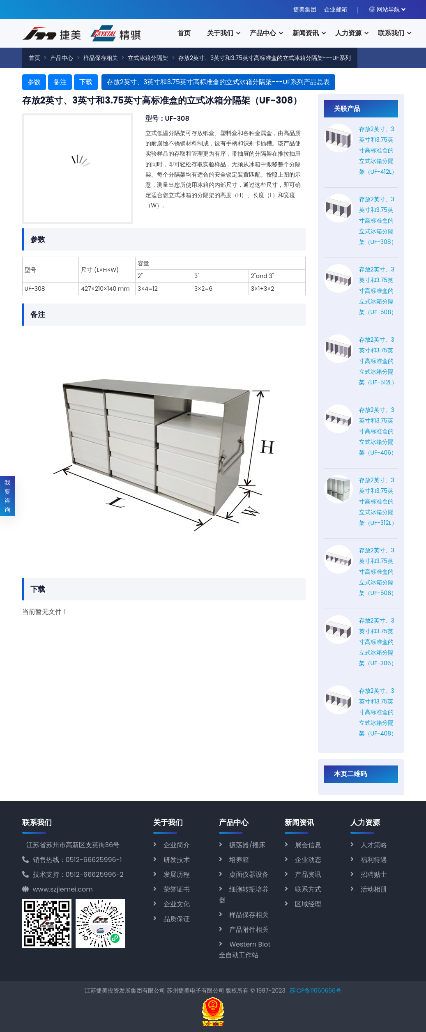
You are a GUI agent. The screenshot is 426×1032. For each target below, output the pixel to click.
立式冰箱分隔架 (148, 58)
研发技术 (176, 859)
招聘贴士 (374, 874)
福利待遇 (374, 859)
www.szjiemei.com (57, 889)
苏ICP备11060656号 (315, 990)
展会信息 (308, 845)
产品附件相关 (249, 929)
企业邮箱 (335, 9)
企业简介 (176, 845)
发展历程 (176, 874)
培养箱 (239, 859)
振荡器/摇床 (247, 845)
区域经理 (308, 904)
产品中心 (263, 33)
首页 (184, 33)
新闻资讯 (305, 33)
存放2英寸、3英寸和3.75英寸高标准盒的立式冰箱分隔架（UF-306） (378, 641)
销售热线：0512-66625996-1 (72, 859)
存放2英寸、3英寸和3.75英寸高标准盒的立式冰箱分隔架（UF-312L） (378, 501)
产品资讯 (308, 874)
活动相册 (374, 889)
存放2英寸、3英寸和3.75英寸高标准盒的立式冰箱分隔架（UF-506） (378, 571)
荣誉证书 (176, 889)
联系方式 (308, 889)
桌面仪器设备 (249, 874)
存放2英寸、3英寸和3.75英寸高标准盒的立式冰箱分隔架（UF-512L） (378, 361)
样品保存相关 (100, 58)
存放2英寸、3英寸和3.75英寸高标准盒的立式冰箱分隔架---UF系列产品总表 (218, 82)
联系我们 (391, 33)
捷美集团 (304, 9)
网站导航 (384, 9)
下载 (85, 82)
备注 (60, 82)
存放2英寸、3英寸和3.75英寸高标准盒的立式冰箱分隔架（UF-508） (378, 290)
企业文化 (176, 904)
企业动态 (308, 859)
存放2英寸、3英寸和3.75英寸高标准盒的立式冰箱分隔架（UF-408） (378, 712)
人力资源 (348, 33)
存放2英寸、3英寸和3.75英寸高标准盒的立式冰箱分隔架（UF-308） (378, 220)
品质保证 (176, 919)
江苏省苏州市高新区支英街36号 (73, 845)
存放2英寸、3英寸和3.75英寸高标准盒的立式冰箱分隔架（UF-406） (378, 431)
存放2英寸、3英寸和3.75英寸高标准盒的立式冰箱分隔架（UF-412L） (378, 150)
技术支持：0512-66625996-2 (73, 874)
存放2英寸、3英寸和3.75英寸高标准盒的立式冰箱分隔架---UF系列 (264, 58)
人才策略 (374, 845)
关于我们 (220, 33)
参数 (34, 82)
